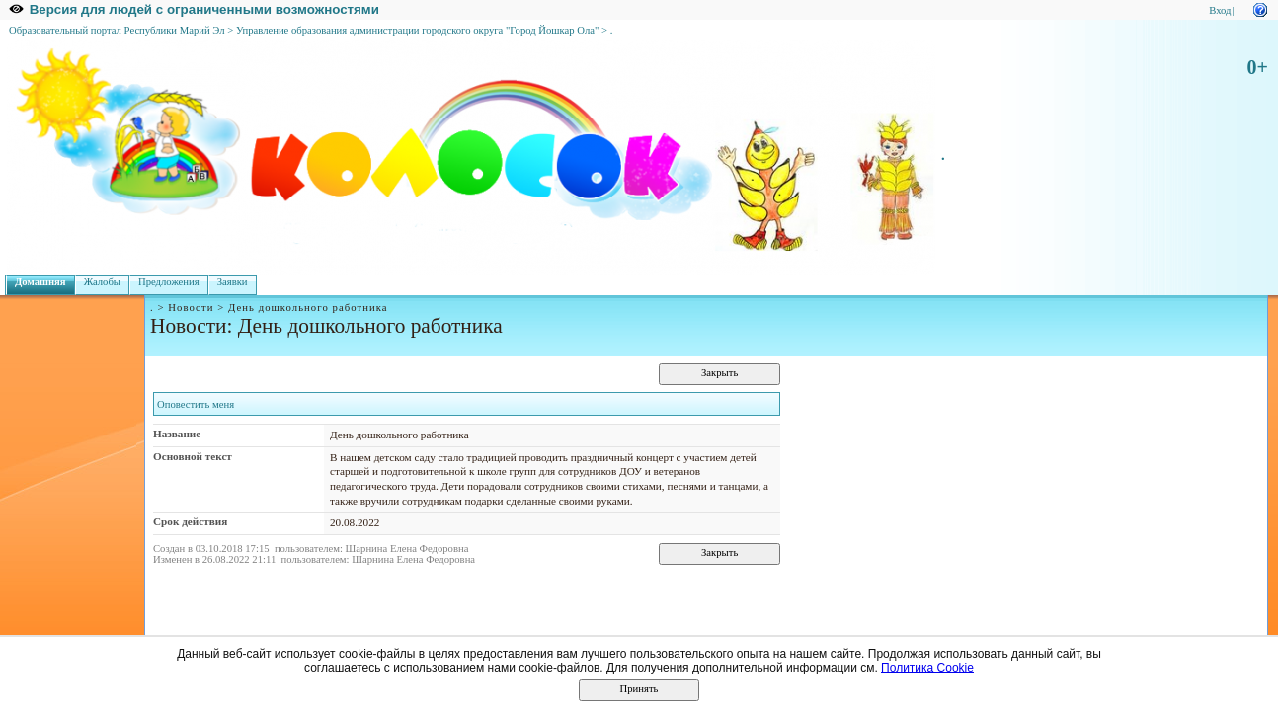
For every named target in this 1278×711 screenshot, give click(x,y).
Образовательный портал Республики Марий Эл (117, 30)
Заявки (232, 281)
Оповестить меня (195, 404)
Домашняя (40, 281)
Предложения (169, 281)
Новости (190, 307)
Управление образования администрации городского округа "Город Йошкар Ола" (417, 30)
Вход (1220, 10)
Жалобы (102, 281)
